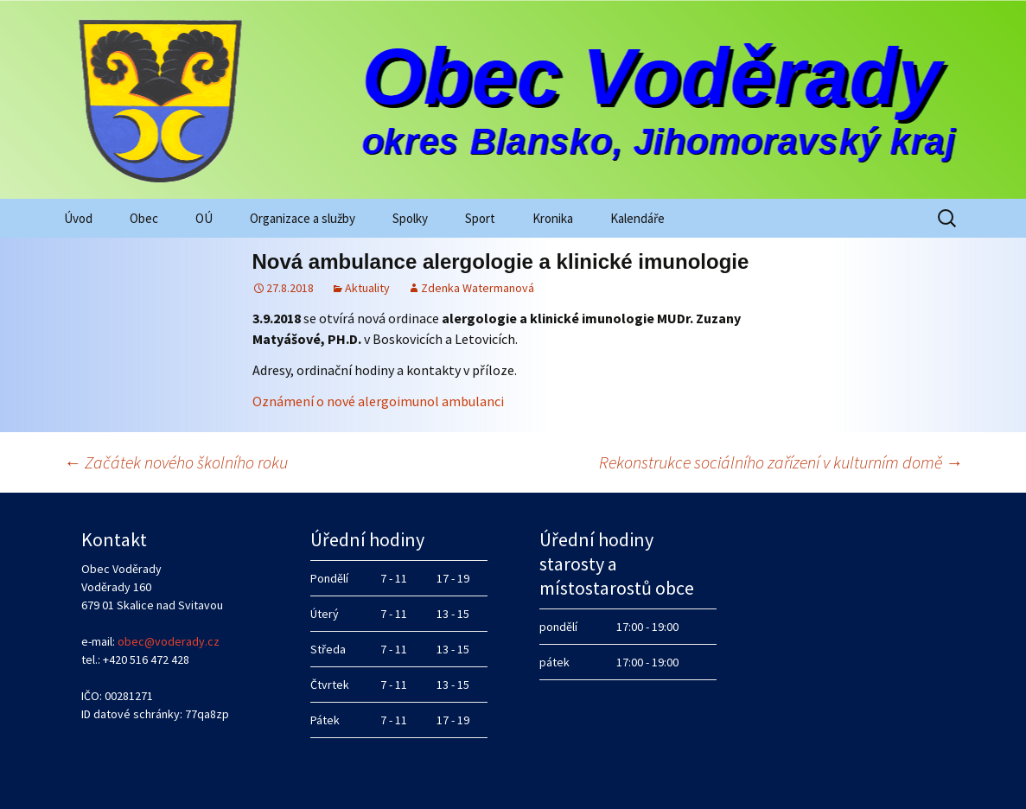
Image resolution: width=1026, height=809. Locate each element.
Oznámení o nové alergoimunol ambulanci (378, 401)
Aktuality (367, 288)
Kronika (552, 218)
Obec (144, 218)
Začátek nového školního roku (176, 462)
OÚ (204, 218)
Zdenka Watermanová (477, 288)
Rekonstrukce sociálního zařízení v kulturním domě (781, 462)
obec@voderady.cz (169, 641)
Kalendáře (637, 218)
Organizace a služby (302, 218)
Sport (480, 218)
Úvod (78, 218)
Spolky (410, 218)
